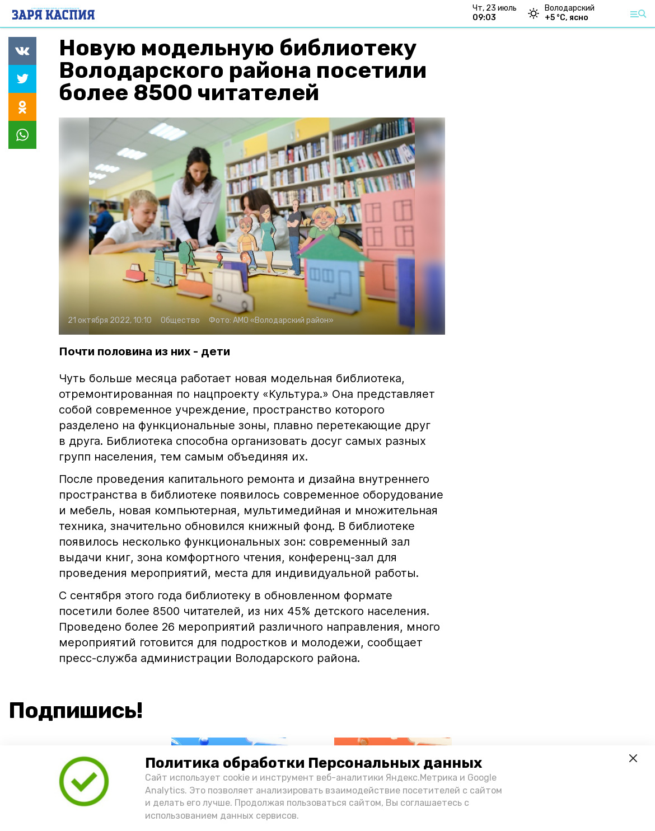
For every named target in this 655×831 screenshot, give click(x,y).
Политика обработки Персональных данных (313, 763)
